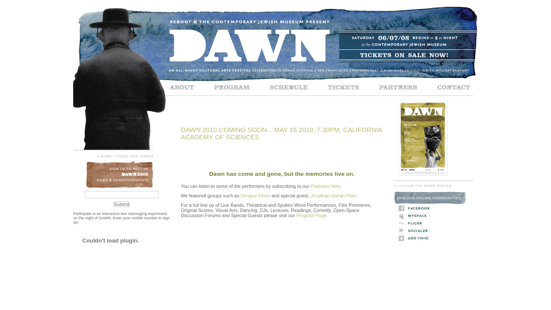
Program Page (311, 215)
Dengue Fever (255, 195)
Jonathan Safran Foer (333, 195)
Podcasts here (325, 186)
